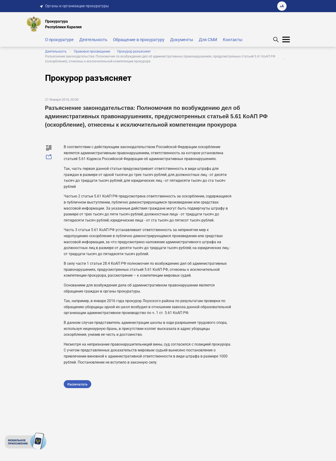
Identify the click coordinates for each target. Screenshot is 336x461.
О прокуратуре (59, 39)
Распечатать (77, 384)
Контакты (232, 39)
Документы (181, 39)
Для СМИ (208, 39)
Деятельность (93, 39)
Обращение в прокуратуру (138, 39)
